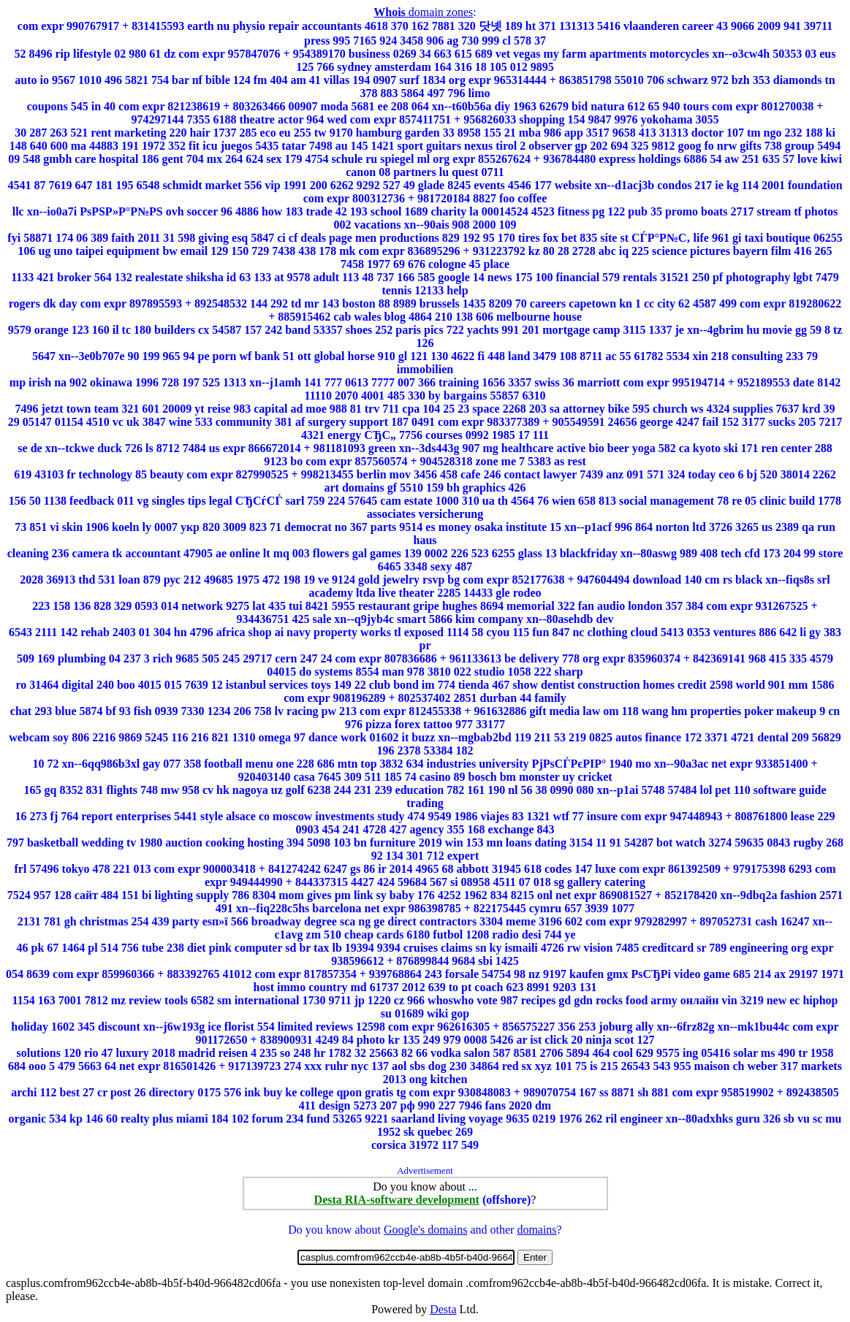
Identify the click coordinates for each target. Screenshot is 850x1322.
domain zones (423, 12)
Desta (443, 1309)
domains (536, 1229)
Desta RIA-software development (396, 1199)
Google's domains (425, 1229)
